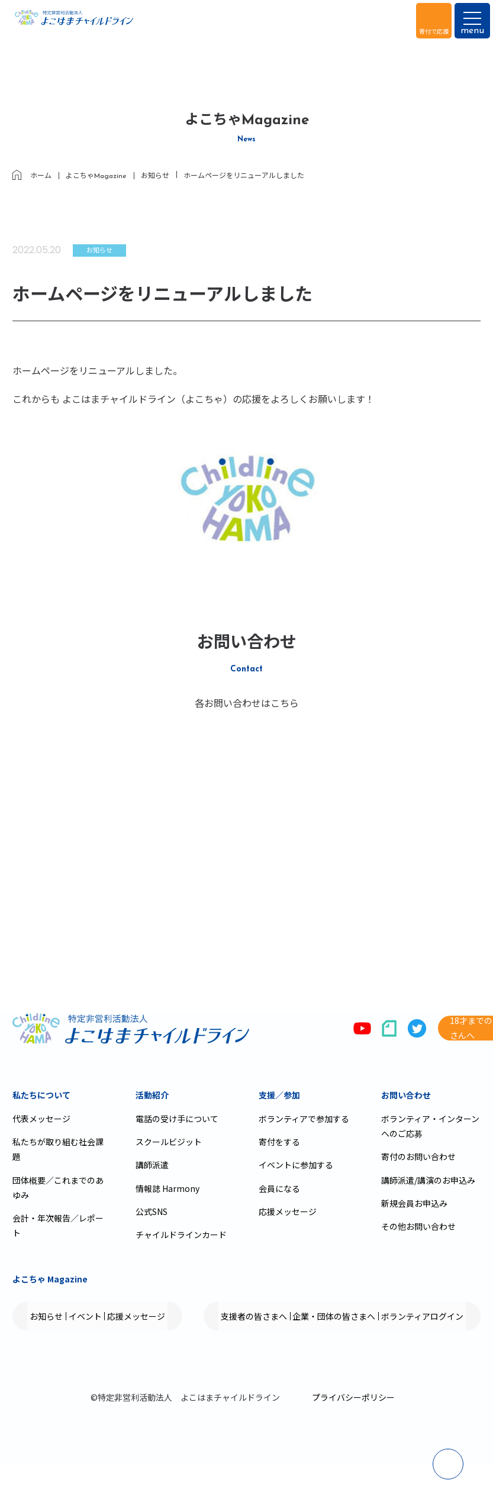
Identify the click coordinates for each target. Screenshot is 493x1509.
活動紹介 (152, 1095)
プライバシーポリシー (353, 1441)
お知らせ (56, 1316)
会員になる (279, 1188)
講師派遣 (152, 1165)
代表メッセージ (41, 1119)
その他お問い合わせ (418, 1226)
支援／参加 (279, 1095)
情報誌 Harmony (167, 1188)
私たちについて (41, 1095)
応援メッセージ (288, 1211)
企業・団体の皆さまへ (172, 1360)
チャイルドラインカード (181, 1234)
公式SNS (151, 1211)
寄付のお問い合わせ (418, 1156)
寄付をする (279, 1142)
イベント (114, 1316)
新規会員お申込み (414, 1203)
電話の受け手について (177, 1119)
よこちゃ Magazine (50, 1279)
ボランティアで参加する (304, 1119)
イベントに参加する (296, 1165)
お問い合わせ (406, 1095)
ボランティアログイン (280, 1360)
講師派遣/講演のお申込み (428, 1180)
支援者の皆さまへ (73, 1360)
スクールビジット (169, 1142)
